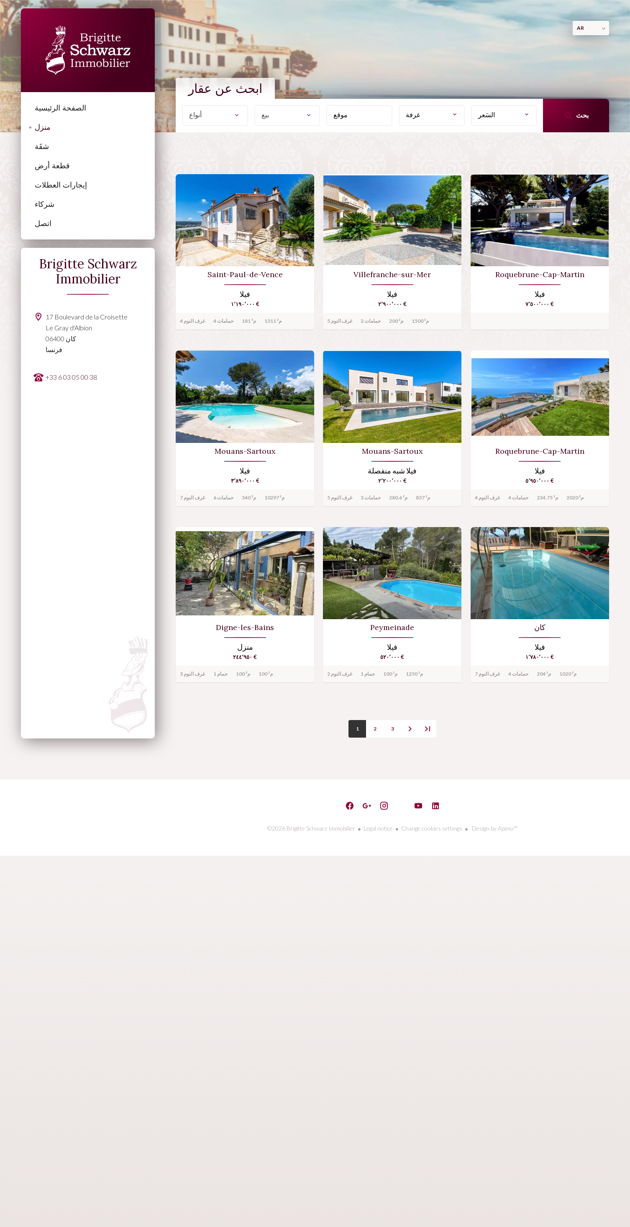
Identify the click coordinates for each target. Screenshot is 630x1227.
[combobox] (215, 115)
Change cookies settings (431, 828)
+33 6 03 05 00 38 (71, 377)
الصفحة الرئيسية (88, 50)
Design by (494, 828)
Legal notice (378, 828)
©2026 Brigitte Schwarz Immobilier (311, 828)
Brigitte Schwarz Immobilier (88, 271)
